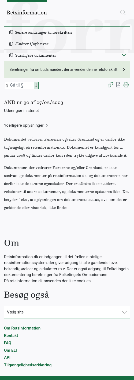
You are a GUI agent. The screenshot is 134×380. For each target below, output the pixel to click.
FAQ (7, 342)
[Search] (36, 85)
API (7, 357)
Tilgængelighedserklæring (27, 365)
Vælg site (15, 312)
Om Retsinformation (22, 328)
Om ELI (10, 350)
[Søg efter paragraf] (21, 85)
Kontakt (11, 335)
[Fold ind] (124, 54)
